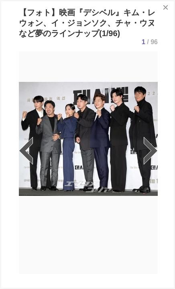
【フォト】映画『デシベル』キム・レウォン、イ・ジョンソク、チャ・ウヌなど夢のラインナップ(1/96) (87, 23)
